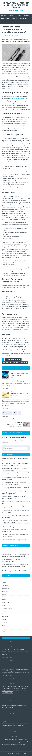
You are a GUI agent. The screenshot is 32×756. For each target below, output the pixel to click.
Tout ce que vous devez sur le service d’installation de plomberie (20, 643)
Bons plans (23, 18)
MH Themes (26, 754)
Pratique (4, 15)
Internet (18, 15)
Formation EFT (8, 41)
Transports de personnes (9, 628)
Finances (14, 18)
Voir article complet (7, 657)
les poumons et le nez (20, 331)
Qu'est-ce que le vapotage (10, 363)
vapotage (24, 363)
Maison (11, 15)
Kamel (16, 35)
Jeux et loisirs (5, 18)
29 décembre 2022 (8, 35)
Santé (3, 625)
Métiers (4, 611)
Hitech (3, 22)
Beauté (4, 582)
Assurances (5, 580)
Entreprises (5, 591)
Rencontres (5, 622)
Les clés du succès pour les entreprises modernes (17, 733)
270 (15, 413)
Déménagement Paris (16, 39)
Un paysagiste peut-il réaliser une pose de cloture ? (19, 698)
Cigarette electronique (13, 359)
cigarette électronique (18, 98)
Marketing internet (7, 608)
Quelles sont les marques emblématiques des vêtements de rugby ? (19, 663)
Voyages (26, 15)
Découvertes (5, 588)
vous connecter (12, 441)
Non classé (5, 616)
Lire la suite (5, 388)
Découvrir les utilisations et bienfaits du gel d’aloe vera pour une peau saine (19, 716)
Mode (11, 391)
